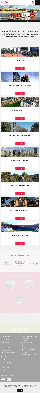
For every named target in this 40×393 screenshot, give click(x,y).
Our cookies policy (32, 386)
